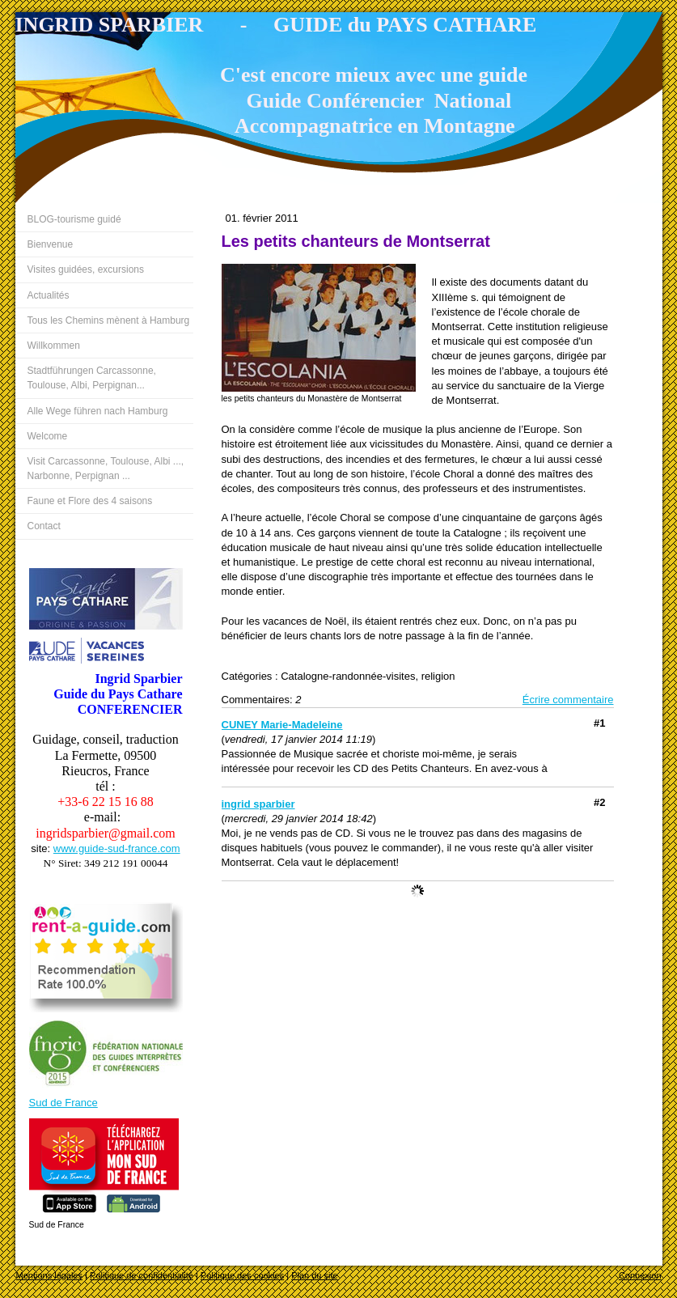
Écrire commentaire (568, 700)
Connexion (640, 1275)
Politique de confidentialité (141, 1275)
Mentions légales (49, 1275)
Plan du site (314, 1275)
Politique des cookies (242, 1275)
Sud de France (63, 1103)
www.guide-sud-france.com (116, 848)
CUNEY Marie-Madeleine (282, 725)
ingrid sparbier (258, 804)
